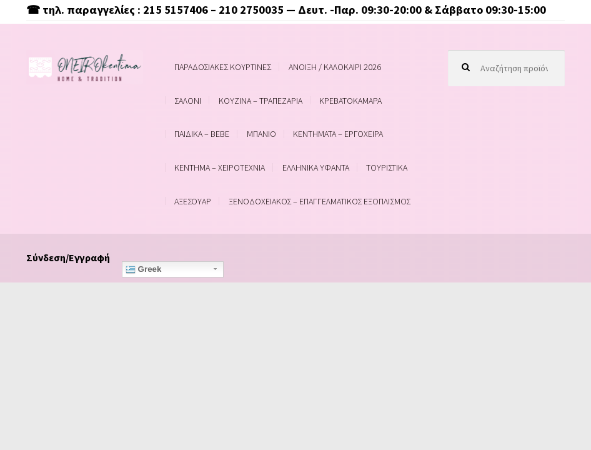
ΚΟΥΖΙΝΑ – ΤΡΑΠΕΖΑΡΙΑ (260, 100)
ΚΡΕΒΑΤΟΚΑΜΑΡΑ (350, 100)
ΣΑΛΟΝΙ (187, 100)
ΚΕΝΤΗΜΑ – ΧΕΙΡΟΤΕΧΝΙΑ (219, 167)
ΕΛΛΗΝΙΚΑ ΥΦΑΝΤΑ (315, 167)
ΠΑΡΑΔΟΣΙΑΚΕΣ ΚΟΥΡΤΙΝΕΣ (222, 66)
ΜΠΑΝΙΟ (261, 133)
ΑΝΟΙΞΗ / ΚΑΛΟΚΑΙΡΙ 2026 (335, 66)
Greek (144, 269)
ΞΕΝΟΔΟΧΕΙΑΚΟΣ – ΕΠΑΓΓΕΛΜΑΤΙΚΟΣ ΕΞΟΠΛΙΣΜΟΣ (319, 201)
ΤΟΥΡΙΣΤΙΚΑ (386, 167)
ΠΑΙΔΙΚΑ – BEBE (201, 133)
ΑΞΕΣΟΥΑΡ (192, 201)
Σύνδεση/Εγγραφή (68, 257)
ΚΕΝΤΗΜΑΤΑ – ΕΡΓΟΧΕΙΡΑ (338, 133)
